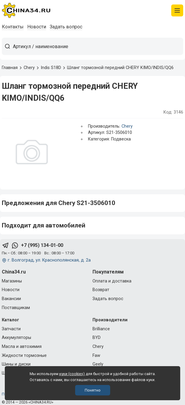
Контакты (13, 27)
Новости (36, 27)
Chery (127, 126)
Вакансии (11, 298)
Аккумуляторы (16, 337)
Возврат (100, 289)
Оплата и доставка (111, 281)
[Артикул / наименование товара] (98, 46)
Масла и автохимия (22, 346)
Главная (10, 67)
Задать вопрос (66, 27)
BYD (96, 337)
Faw (96, 355)
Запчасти (11, 328)
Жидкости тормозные (24, 355)
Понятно (93, 390)
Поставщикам (16, 307)
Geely (97, 364)
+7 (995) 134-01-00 (42, 245)
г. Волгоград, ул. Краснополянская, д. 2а (49, 260)
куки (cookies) (72, 374)
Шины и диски (16, 364)
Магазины (12, 281)
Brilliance (101, 328)
